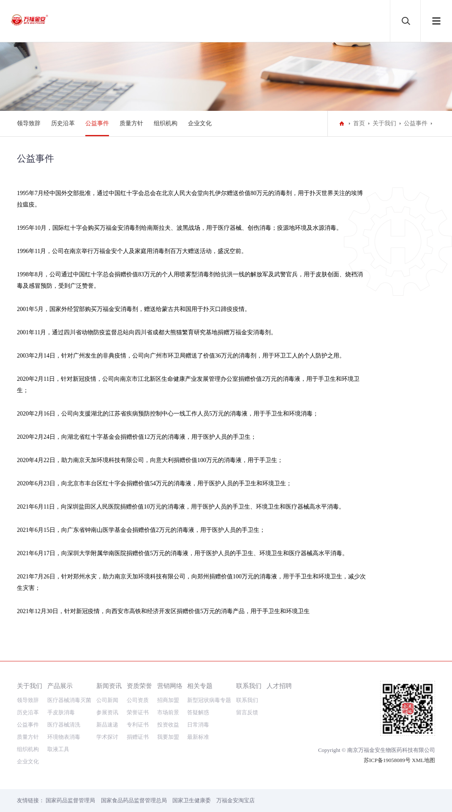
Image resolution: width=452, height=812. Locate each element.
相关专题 (199, 685)
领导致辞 (29, 123)
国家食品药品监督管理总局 (134, 800)
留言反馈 (247, 712)
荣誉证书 (138, 712)
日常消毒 (198, 724)
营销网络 (169, 685)
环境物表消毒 (63, 737)
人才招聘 (279, 685)
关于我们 (384, 123)
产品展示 (60, 685)
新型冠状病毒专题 (209, 700)
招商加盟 (168, 700)
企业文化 (200, 123)
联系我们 (248, 685)
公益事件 (97, 123)
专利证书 (138, 724)
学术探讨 (107, 737)
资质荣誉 (139, 685)
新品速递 (107, 724)
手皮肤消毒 (61, 712)
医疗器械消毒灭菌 (69, 700)
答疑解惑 (198, 712)
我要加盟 (168, 737)
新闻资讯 (109, 685)
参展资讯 (107, 712)
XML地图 (423, 760)
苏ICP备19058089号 (387, 760)
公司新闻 (107, 700)
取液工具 (58, 749)
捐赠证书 (138, 737)
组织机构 (165, 123)
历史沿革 (63, 123)
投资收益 (168, 724)
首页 (359, 123)
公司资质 (138, 700)
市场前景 (168, 712)
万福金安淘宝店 (235, 800)
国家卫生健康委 (191, 800)
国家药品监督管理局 (70, 800)
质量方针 (131, 123)
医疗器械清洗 (63, 724)
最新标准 (198, 737)
